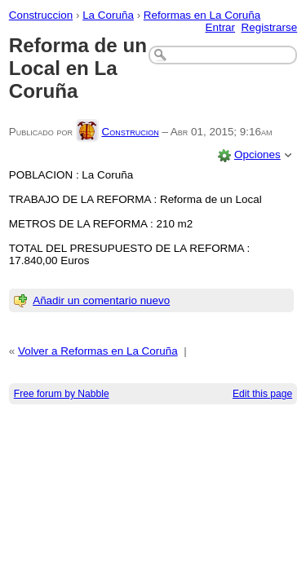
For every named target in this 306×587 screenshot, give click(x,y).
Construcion (129, 132)
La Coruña (108, 15)
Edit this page (262, 393)
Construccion (41, 15)
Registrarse (270, 27)
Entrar (220, 27)
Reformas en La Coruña (202, 15)
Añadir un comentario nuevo (101, 300)
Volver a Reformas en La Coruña (98, 351)
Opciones (257, 154)
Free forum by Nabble (61, 393)
